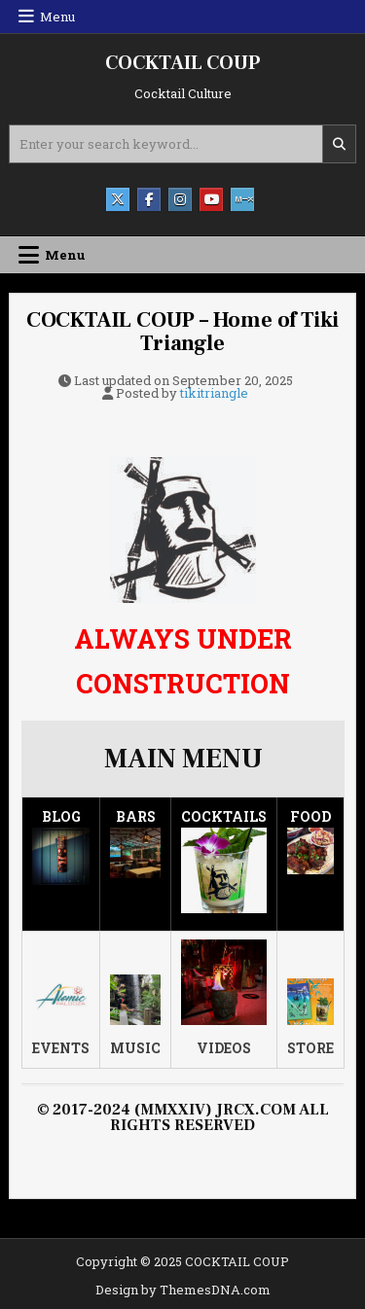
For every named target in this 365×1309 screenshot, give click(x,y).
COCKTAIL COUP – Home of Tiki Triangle (182, 331)
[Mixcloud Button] (242, 199)
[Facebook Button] (149, 199)
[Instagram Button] (180, 199)
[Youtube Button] (211, 199)
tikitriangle (214, 393)
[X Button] (117, 199)
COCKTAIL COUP (182, 63)
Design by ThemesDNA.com (183, 1289)
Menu (57, 16)
